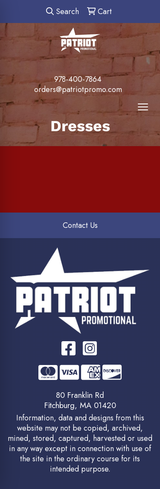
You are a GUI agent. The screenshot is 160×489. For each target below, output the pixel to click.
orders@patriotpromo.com (78, 89)
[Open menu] (142, 106)
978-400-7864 (78, 79)
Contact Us (80, 225)
